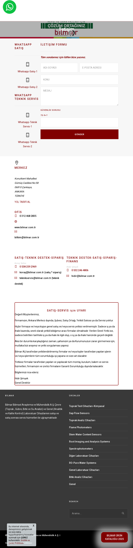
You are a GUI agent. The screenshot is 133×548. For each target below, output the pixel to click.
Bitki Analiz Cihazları (80, 477)
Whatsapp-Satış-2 (27, 87)
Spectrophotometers (81, 448)
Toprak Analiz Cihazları (82, 420)
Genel (72, 484)
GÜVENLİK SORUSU (51, 110)
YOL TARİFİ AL (22, 202)
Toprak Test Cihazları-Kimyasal (86, 406)
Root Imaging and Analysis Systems (89, 441)
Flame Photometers (80, 427)
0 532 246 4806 (80, 270)
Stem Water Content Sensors (85, 434)
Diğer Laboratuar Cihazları (84, 455)
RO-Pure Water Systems (82, 462)
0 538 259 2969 (28, 266)
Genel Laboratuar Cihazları (84, 470)
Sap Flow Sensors (79, 413)
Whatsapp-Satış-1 (27, 71)
